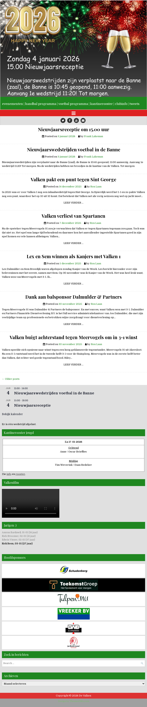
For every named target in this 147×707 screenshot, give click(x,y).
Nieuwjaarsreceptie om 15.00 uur (73, 129)
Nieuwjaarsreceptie (32, 405)
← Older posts (11, 378)
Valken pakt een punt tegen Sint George (73, 179)
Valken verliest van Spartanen (73, 215)
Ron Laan (95, 186)
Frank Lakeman (93, 136)
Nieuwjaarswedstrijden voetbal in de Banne (73, 149)
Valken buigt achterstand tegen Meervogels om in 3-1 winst (73, 337)
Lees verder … (75, 203)
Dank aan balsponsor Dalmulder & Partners (73, 296)
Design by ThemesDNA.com (73, 701)
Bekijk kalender (12, 414)
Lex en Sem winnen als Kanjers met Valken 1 (74, 256)
